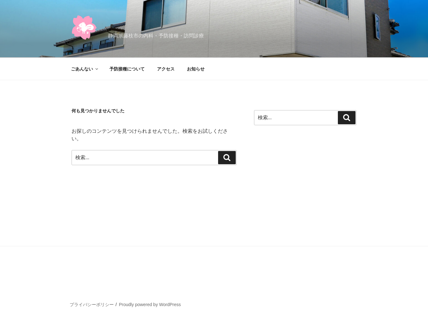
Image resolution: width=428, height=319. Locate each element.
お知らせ (196, 68)
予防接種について (127, 68)
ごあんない (85, 68)
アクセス (166, 68)
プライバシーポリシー (92, 304)
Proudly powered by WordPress (150, 304)
